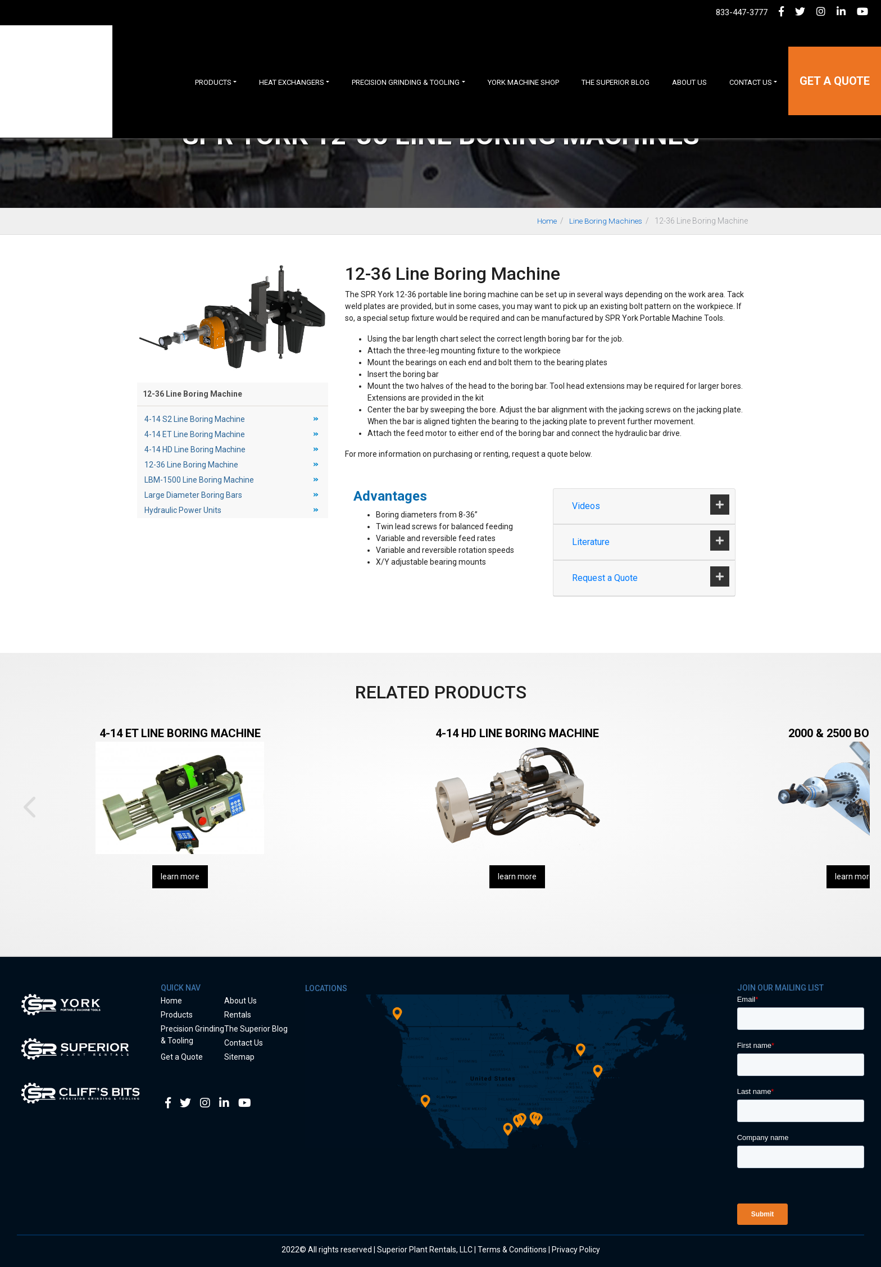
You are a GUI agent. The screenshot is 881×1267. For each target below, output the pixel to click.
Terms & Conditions (512, 1249)
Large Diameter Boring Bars (193, 495)
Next (851, 807)
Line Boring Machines (604, 220)
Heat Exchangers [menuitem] (291, 59)
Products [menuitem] (213, 59)
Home (543, 220)
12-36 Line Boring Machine (191, 464)
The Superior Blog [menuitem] (616, 59)
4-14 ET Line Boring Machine (194, 434)
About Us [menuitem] (689, 59)
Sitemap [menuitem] (239, 1056)
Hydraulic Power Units (182, 510)
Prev (29, 807)
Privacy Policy (576, 1249)
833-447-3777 (742, 12)
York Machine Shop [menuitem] (523, 59)
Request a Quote (606, 578)
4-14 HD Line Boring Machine (195, 449)
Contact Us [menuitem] (750, 59)
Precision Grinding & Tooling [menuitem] (406, 59)
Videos (587, 506)
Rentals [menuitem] (237, 1014)
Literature (592, 542)
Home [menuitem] (171, 1000)
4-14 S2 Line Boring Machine (194, 419)
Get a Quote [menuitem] (835, 58)
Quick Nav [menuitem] (181, 987)
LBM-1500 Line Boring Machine (199, 479)
